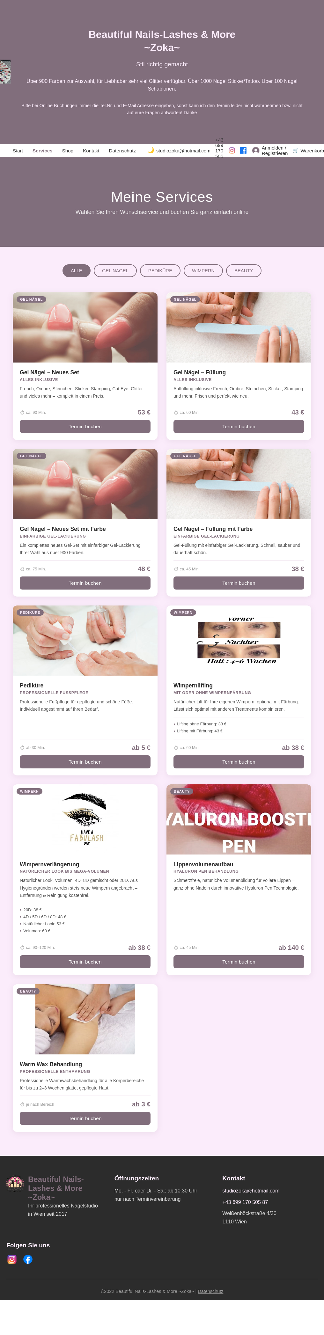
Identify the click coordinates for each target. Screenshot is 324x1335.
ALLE (76, 270)
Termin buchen (85, 426)
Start (18, 150)
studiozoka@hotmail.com (183, 150)
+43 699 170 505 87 (219, 150)
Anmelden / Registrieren (275, 150)
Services (43, 150)
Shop (67, 150)
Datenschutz (122, 150)
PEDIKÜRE (160, 270)
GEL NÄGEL (115, 270)
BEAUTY (243, 270)
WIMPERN (203, 270)
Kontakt (91, 150)
